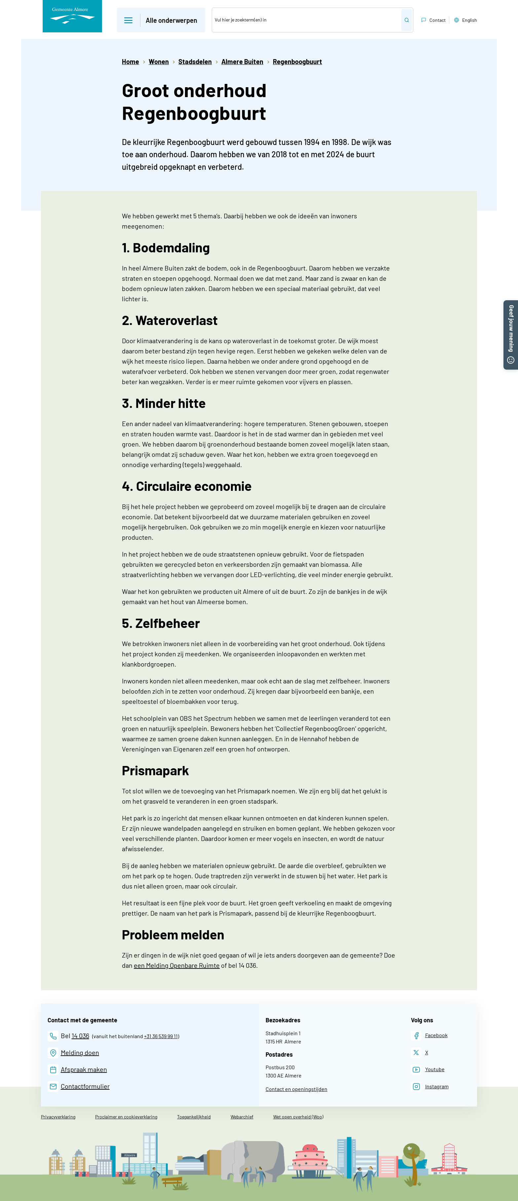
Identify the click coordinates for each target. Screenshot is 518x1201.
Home (130, 61)
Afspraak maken (84, 1069)
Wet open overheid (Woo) (298, 1116)
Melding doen (80, 1052)
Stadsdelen (195, 61)
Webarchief (242, 1116)
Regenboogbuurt (297, 61)
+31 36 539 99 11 (161, 1036)
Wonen (159, 61)
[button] (510, 304)
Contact (433, 20)
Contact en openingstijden (296, 1089)
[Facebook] (429, 1036)
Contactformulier (85, 1086)
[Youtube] (428, 1070)
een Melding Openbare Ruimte (177, 965)
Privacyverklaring (58, 1116)
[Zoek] (306, 20)
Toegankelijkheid (194, 1116)
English (465, 20)
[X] (419, 1052)
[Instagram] (430, 1086)
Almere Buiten (242, 61)
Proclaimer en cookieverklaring (126, 1116)
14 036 (80, 1035)
